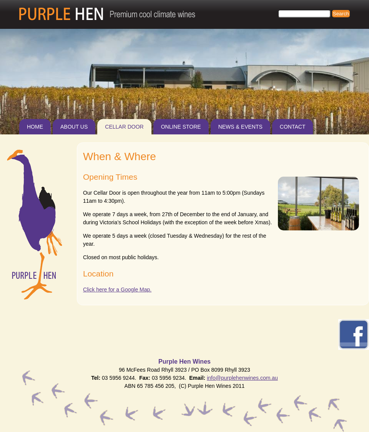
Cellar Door (124, 127)
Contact (293, 127)
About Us (74, 127)
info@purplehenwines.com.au (242, 378)
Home (35, 127)
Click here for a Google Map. (117, 289)
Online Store (181, 127)
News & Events (240, 127)
